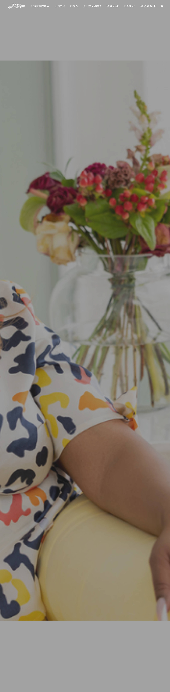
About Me (129, 6)
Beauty (74, 6)
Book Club (112, 6)
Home (22, 6)
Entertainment (92, 6)
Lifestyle (60, 6)
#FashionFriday (40, 6)
